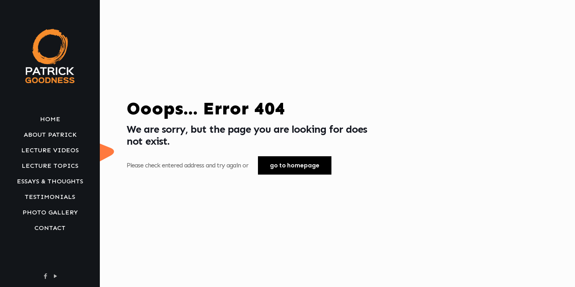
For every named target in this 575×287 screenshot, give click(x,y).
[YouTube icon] (55, 276)
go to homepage (294, 165)
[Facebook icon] (45, 276)
